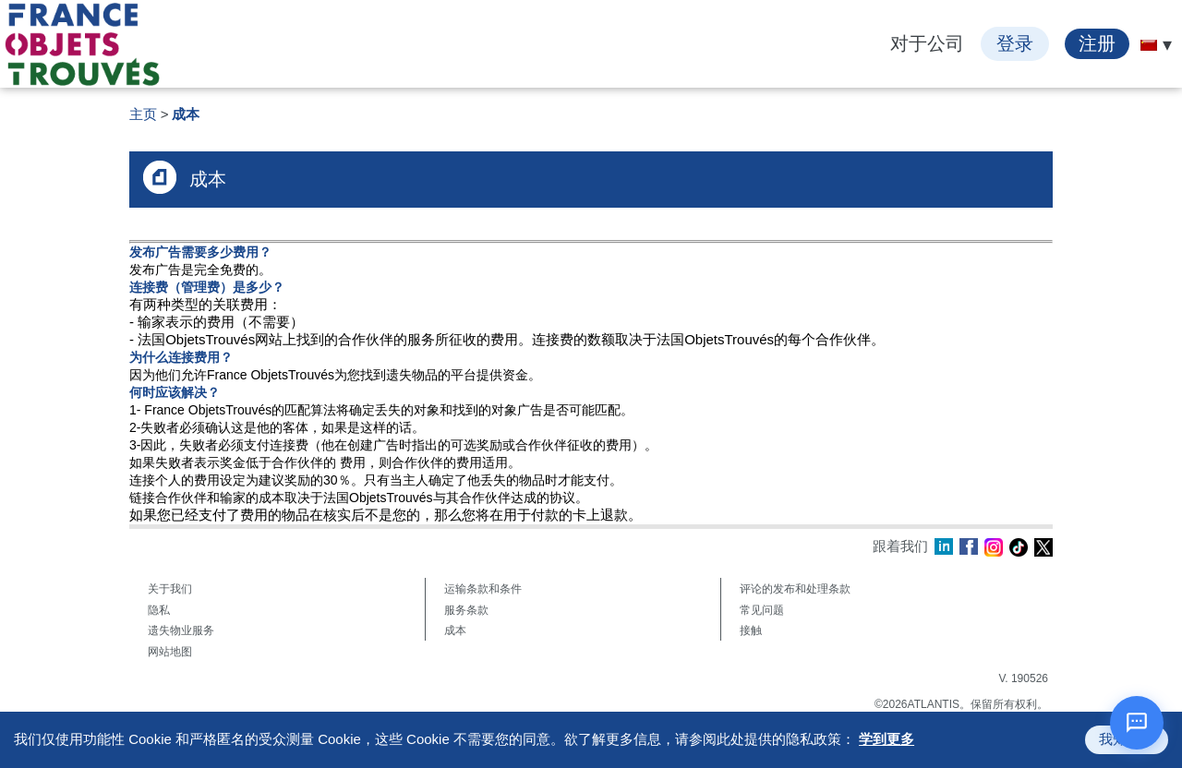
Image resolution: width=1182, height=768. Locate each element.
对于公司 (927, 43)
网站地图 (170, 651)
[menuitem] (1148, 45)
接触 (751, 630)
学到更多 (886, 739)
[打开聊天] (1137, 723)
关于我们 (170, 588)
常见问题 (762, 610)
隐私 (159, 610)
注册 (1097, 43)
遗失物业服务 (181, 630)
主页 (143, 114)
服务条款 (466, 610)
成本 (185, 114)
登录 (1014, 43)
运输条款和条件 (483, 588)
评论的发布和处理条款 (795, 588)
